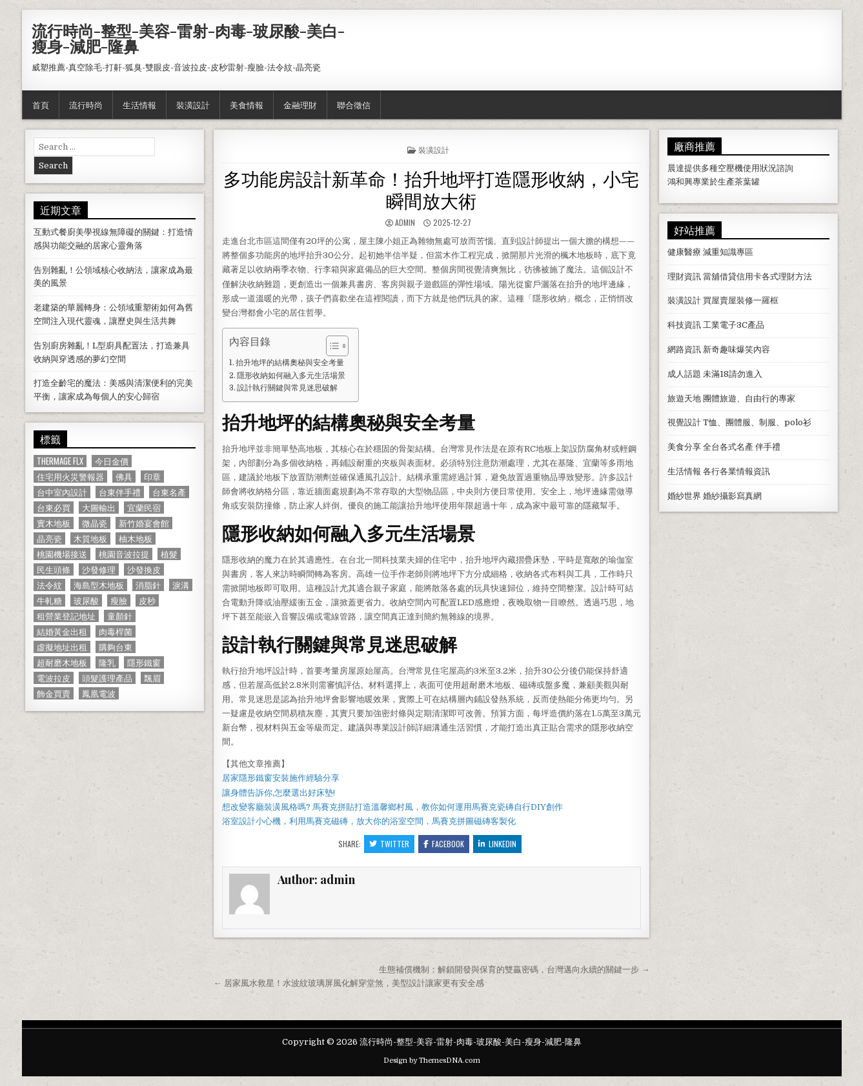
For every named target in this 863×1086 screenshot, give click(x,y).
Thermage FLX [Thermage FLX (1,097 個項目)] (60, 461)
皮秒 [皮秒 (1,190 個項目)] (147, 600)
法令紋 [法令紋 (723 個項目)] (49, 585)
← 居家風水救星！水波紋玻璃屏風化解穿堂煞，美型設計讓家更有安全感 (349, 983)
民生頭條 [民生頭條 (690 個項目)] (53, 569)
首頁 (40, 104)
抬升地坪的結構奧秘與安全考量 (290, 362)
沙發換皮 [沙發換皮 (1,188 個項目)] (144, 569)
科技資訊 (684, 325)
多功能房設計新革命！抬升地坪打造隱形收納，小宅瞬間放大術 (431, 189)
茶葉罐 (747, 181)
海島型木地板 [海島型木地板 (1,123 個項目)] (99, 585)
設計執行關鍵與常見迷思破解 (287, 387)
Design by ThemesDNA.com (431, 1060)
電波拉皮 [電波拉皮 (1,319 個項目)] (53, 678)
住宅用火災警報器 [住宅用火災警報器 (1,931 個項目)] (70, 476)
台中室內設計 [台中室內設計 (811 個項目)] (62, 492)
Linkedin (497, 843)
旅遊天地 (684, 398)
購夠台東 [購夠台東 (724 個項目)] (115, 647)
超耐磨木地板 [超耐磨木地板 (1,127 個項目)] (62, 662)
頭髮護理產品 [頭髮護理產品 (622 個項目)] (107, 678)
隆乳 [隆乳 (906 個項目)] (107, 662)
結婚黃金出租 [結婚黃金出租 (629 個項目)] (62, 631)
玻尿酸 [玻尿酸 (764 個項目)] (86, 600)
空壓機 (730, 168)
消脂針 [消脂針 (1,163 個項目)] (148, 585)
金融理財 (300, 104)
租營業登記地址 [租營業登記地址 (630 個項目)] (66, 616)
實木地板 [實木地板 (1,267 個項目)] (53, 523)
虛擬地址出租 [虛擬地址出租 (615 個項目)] (62, 647)
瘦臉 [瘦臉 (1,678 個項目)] (118, 600)
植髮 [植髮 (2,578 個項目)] (169, 554)
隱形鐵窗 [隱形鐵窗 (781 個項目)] (144, 662)
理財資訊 (684, 276)
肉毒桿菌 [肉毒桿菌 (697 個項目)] (115, 631)
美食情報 (246, 104)
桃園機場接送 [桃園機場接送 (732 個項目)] (62, 554)
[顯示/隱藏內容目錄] (330, 346)
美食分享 (684, 447)
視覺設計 (684, 422)
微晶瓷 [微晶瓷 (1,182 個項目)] (94, 523)
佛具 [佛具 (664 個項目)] (124, 476)
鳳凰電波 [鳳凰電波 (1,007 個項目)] (99, 693)
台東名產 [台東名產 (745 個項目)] (169, 492)
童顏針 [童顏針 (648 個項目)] (119, 616)
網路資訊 (684, 349)
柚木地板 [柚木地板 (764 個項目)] (135, 538)
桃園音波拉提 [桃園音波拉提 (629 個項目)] (124, 554)
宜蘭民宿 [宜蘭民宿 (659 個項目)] (144, 507)
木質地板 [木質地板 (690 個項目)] (90, 538)
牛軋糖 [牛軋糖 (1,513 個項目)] (49, 600)
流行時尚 (86, 104)
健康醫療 (684, 252)
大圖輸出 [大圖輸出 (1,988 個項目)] (99, 507)
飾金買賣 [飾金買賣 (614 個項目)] (53, 693)
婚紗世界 (684, 496)
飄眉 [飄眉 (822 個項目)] (152, 678)
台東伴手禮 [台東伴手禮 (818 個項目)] (120, 492)
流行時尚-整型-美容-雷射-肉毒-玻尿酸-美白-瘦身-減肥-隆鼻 (188, 38)
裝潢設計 (193, 104)
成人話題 (684, 374)
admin (405, 222)
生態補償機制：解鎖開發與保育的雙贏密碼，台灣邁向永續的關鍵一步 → (514, 969)
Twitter (389, 843)
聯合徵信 (354, 104)
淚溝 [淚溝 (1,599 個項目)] (180, 585)
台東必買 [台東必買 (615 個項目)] (53, 507)
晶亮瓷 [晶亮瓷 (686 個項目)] (49, 538)
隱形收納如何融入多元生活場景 (291, 375)
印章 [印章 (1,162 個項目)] (152, 476)
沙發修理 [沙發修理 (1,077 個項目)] (99, 569)
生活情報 (139, 104)
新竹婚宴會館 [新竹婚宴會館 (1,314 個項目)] (144, 523)
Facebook (443, 843)
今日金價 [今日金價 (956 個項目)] (111, 461)
